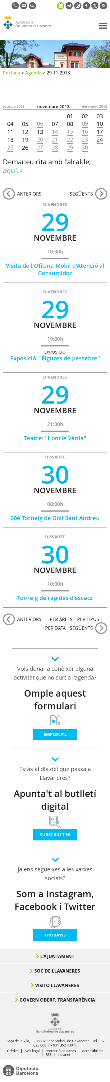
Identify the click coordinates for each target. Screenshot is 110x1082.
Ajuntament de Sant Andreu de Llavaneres (30, 29)
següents (81, 194)
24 (100, 139)
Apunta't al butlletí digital (55, 800)
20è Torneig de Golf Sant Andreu (55, 518)
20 (40, 139)
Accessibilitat (92, 1050)
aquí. (11, 170)
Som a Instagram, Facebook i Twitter (55, 900)
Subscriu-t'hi (55, 835)
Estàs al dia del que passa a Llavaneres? (55, 773)
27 (40, 147)
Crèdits (13, 1050)
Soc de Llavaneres (57, 971)
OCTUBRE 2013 (14, 106)
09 (85, 123)
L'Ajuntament (57, 956)
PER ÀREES (61, 619)
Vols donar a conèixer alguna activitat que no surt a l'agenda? (55, 673)
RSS (49, 1054)
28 (55, 147)
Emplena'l (55, 734)
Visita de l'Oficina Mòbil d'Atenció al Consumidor (55, 269)
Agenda (33, 73)
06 (40, 123)
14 (55, 131)
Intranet (64, 1054)
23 (85, 139)
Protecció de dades (61, 1050)
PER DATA (55, 628)
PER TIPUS (88, 619)
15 (70, 131)
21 (55, 139)
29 (70, 147)
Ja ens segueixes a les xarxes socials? (55, 873)
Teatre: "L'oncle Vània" (55, 438)
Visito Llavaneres (57, 985)
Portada (11, 73)
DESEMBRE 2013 (94, 106)
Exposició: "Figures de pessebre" (55, 358)
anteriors (29, 194)
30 (85, 147)
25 (10, 147)
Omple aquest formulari (55, 699)
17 (100, 131)
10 (100, 123)
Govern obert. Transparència (57, 1000)
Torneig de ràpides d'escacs (55, 598)
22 (70, 139)
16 (85, 131)
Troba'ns (55, 935)
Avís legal (32, 1050)
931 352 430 (63, 1045)
